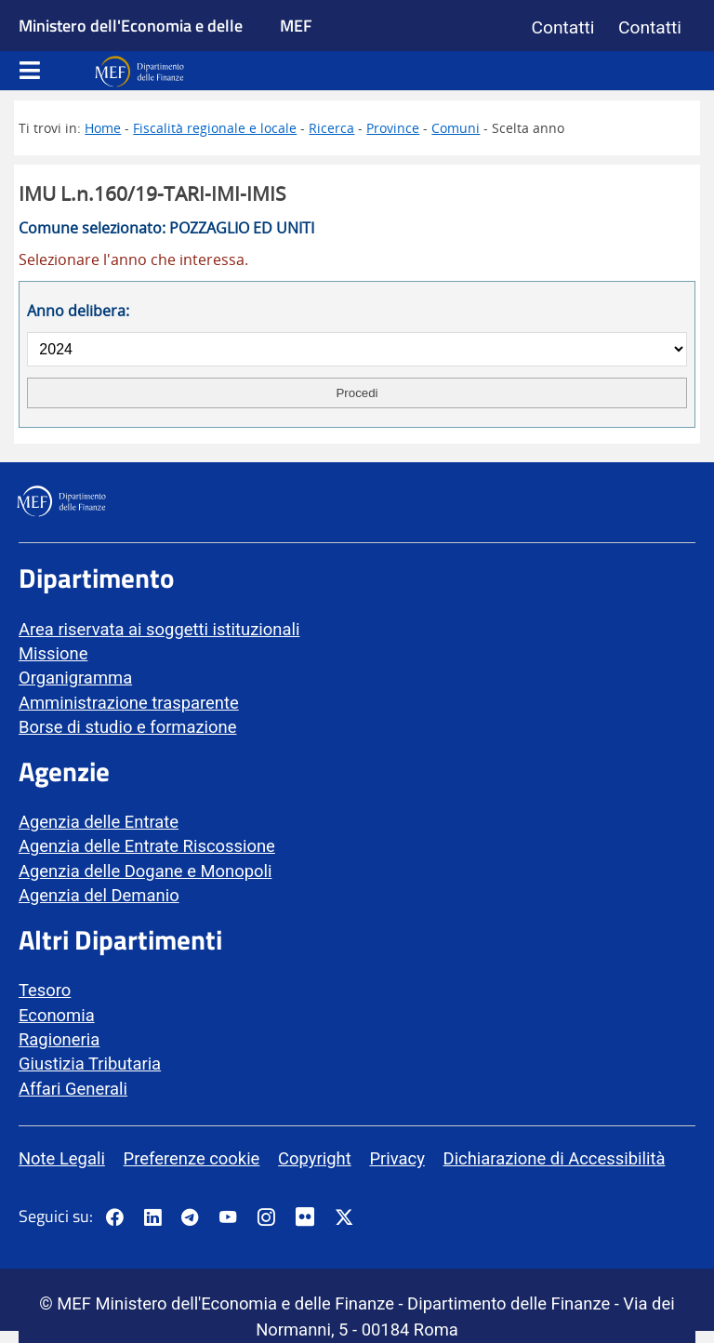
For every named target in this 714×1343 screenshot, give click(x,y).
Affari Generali (73, 1088)
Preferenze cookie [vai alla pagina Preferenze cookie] (192, 1158)
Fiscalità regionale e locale (215, 128)
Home (103, 128)
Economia (57, 1015)
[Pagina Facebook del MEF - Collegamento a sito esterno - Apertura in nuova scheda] (114, 1218)
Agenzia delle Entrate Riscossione (147, 846)
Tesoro (45, 990)
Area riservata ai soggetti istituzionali (159, 629)
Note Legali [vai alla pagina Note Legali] (62, 1158)
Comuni (455, 128)
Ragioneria (59, 1039)
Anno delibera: (78, 310)
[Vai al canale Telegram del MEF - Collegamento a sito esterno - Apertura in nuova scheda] (189, 1218)
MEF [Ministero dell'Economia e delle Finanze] (296, 25)
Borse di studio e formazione (127, 727)
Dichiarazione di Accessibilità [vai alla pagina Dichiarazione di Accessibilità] (554, 1158)
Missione (53, 653)
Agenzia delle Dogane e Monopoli (145, 871)
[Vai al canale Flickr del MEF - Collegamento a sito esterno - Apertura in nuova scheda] (310, 1218)
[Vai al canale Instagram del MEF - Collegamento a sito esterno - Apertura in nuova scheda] (266, 1218)
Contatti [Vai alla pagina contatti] (563, 27)
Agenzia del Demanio (99, 895)
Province (392, 128)
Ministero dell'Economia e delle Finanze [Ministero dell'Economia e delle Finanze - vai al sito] (131, 46)
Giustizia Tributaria (90, 1063)
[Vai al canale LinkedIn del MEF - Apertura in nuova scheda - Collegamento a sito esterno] (152, 1218)
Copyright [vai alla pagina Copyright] (314, 1158)
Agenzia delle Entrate (98, 821)
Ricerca (331, 128)
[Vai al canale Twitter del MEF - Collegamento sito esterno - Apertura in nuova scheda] (344, 1218)
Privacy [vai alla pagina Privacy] (396, 1158)
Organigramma (75, 677)
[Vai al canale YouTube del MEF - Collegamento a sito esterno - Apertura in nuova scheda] (227, 1218)
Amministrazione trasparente (129, 702)
